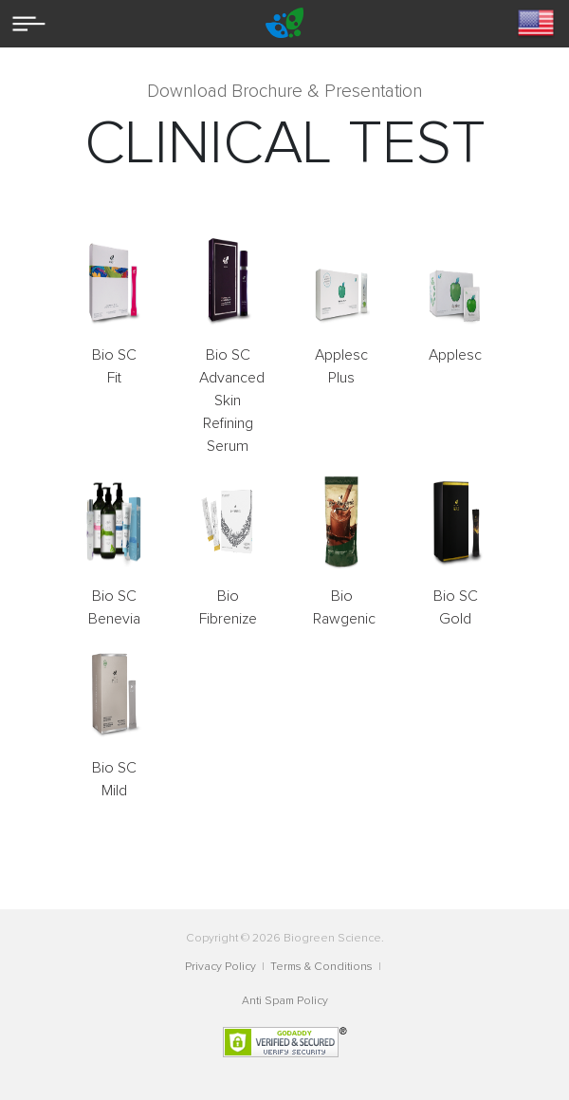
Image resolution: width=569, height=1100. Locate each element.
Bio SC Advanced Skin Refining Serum (232, 400)
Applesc (455, 355)
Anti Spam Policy (285, 1001)
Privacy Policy (222, 967)
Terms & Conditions (323, 967)
